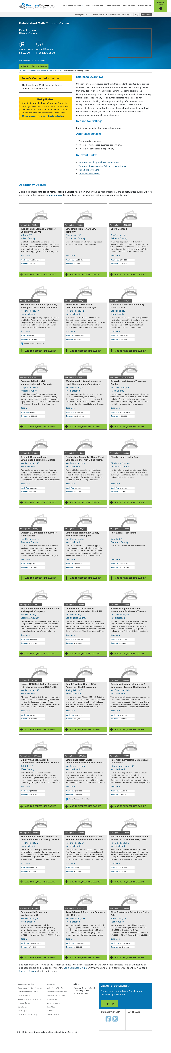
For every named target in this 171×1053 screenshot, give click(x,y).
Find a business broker (89, 173)
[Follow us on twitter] (115, 1019)
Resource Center (113, 15)
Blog (136, 15)
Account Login (53, 1003)
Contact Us (52, 999)
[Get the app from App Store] (140, 1024)
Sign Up (109, 1003)
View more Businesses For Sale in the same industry (103, 166)
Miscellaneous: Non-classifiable (32, 60)
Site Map (51, 1007)
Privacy (50, 1010)
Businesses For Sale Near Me (30, 988)
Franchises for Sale (94, 5)
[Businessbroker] (37, 5)
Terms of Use (53, 1014)
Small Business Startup (27, 1014)
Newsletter (22, 1007)
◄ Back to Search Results (34, 66)
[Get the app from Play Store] (140, 1042)
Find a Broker (129, 5)
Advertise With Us (55, 988)
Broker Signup (144, 5)
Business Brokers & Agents (29, 999)
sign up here (56, 194)
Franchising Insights (56, 995)
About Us (51, 984)
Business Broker (27, 971)
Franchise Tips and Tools (57, 991)
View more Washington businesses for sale (99, 162)
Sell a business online (89, 170)
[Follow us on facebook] (108, 1019)
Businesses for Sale (72, 5)
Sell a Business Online (75, 967)
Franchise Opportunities (28, 991)
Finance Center (98, 15)
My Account (146, 15)
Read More (26, 255)
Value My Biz (127, 15)
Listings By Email (82, 15)
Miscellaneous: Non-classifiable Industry (42, 116)
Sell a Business (113, 5)
